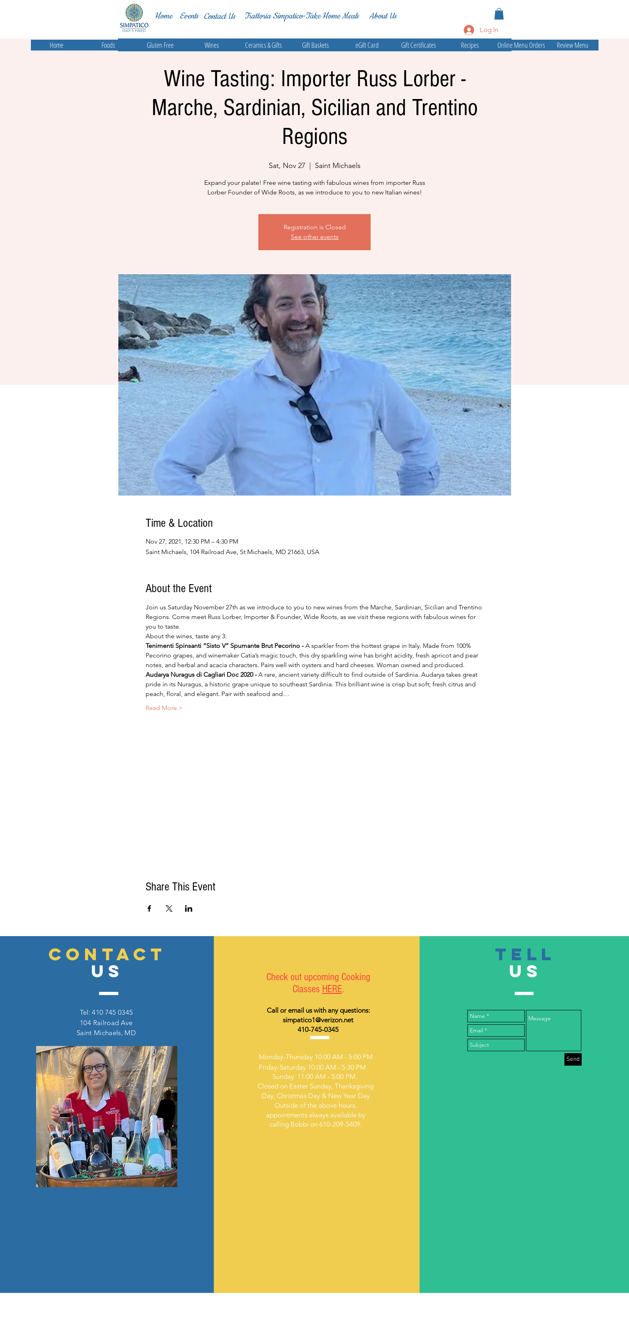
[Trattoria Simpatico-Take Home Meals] (301, 16)
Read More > (164, 708)
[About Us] (383, 16)
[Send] (573, 1059)
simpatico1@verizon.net (318, 1020)
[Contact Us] (219, 16)
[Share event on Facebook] (149, 908)
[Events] (189, 16)
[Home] (163, 16)
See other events (315, 237)
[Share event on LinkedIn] (189, 908)
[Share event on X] (169, 908)
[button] (499, 14)
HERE (332, 989)
